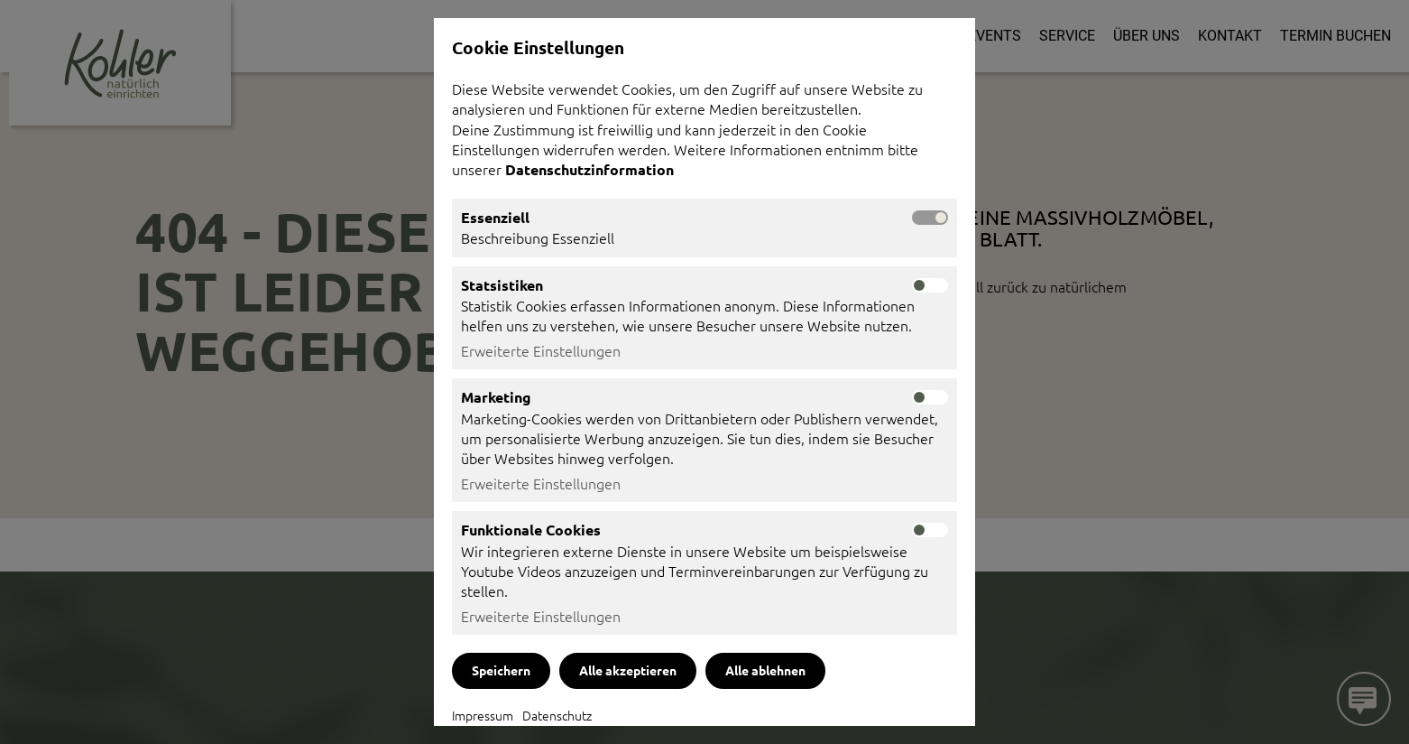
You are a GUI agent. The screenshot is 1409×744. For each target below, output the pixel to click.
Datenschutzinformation (591, 169)
